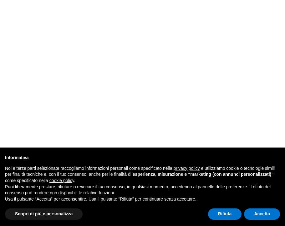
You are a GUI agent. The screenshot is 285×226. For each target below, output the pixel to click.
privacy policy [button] (187, 168)
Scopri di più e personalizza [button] (44, 213)
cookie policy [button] (61, 180)
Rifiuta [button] (225, 213)
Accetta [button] (262, 213)
